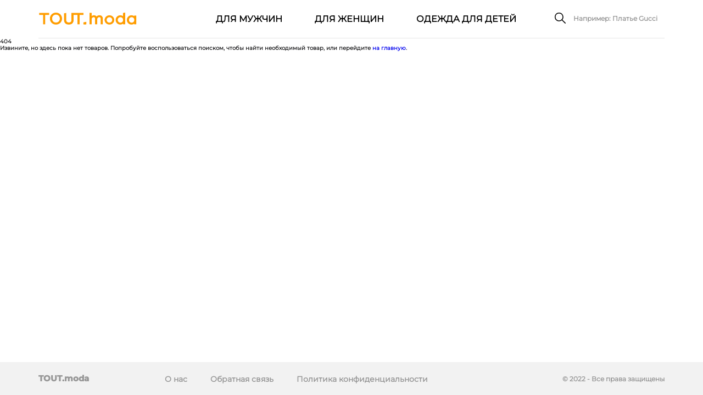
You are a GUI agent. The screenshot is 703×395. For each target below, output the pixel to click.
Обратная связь (242, 379)
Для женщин (349, 19)
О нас (176, 379)
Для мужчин (249, 19)
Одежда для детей (466, 19)
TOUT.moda (63, 378)
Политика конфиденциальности (362, 379)
